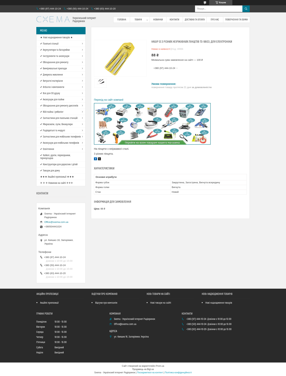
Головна (121, 19)
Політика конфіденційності (178, 372)
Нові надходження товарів (218, 302)
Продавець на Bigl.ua (143, 369)
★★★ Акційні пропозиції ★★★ (57, 176)
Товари (138, 19)
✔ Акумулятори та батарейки (55, 50)
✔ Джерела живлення (51, 74)
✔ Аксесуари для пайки (52, 99)
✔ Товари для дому (50, 170)
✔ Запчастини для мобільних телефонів (60, 136)
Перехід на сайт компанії (108, 99)
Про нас (215, 19)
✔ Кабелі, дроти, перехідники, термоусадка (55, 157)
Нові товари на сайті (160, 302)
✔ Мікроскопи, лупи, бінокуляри (56, 124)
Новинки (158, 19)
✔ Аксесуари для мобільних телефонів (59, 143)
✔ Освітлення (47, 149)
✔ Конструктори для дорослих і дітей (59, 164)
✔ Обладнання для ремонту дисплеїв (59, 105)
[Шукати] (246, 8)
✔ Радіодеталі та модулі (52, 130)
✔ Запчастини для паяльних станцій (59, 118)
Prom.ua (160, 366)
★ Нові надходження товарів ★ (56, 37)
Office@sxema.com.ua (56, 222)
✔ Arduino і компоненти (52, 87)
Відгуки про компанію (106, 302)
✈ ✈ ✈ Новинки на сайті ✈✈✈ (56, 183)
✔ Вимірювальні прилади (53, 68)
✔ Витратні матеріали (51, 81)
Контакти (174, 19)
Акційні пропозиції (49, 302)
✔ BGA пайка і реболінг (51, 112)
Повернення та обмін (236, 19)
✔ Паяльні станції (49, 43)
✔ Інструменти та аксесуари (54, 56)
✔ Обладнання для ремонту (54, 62)
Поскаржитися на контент (150, 372)
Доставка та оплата (195, 19)
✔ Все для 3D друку (50, 93)
